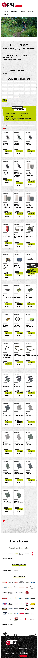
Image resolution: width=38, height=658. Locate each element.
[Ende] (8, 128)
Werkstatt (31, 11)
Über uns (6, 11)
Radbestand (14, 11)
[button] (18, 4)
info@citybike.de (10, 653)
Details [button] (7, 153)
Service (23, 11)
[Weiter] (7, 128)
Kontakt (6, 14)
